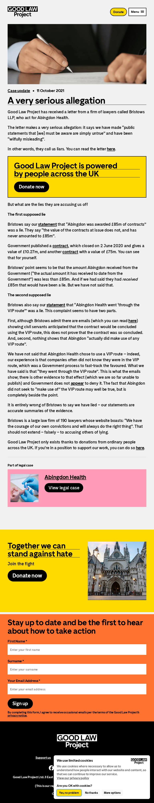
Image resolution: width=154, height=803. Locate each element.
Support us (43, 758)
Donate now (31, 187)
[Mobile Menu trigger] (137, 12)
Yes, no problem (69, 792)
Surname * (16, 661)
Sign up (20, 703)
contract (60, 245)
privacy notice (17, 715)
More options (112, 792)
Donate (118, 12)
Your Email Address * (24, 681)
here (111, 149)
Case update (19, 90)
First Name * (17, 641)
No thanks (91, 792)
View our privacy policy (73, 778)
